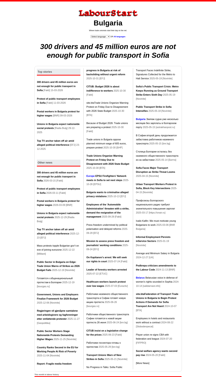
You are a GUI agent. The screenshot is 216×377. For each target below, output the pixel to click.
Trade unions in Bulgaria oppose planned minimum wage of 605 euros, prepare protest (106, 143)
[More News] (142, 363)
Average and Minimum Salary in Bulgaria (157, 253)
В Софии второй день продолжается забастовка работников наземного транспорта (156, 139)
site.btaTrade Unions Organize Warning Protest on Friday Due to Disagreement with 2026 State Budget (107, 107)
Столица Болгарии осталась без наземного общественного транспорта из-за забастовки (157, 155)
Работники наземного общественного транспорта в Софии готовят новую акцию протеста (107, 298)
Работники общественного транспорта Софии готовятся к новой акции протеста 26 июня (107, 318)
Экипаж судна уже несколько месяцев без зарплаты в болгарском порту (157, 123)
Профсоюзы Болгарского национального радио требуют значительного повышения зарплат (155, 204)
